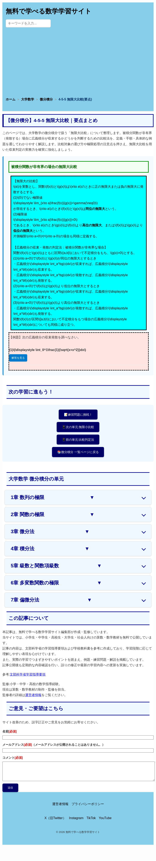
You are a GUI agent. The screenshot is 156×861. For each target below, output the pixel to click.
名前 (9, 731)
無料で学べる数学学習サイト (48, 11)
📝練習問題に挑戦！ (78, 414)
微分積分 (46, 99)
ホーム (10, 99)
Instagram (76, 818)
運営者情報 (33, 695)
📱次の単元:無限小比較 (78, 427)
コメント (12, 757)
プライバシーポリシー (88, 804)
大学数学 (27, 99)
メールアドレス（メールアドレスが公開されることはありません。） (53, 744)
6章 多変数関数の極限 (56, 583)
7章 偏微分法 (51, 600)
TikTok (91, 818)
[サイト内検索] (28, 23)
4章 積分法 (50, 548)
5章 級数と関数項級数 (56, 566)
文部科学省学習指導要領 (28, 674)
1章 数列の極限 (52, 497)
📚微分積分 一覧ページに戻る (78, 452)
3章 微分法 (50, 531)
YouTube (105, 818)
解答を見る (18, 357)
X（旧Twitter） (55, 818)
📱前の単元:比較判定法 (78, 439)
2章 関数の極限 (52, 514)
